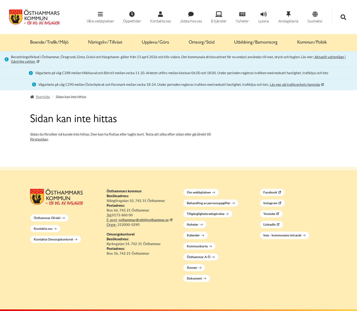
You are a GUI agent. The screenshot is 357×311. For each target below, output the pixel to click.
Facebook (270, 192)
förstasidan (39, 139)
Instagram (270, 203)
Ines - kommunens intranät (282, 235)
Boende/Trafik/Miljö (49, 42)
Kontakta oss (43, 228)
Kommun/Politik (312, 42)
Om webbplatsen (199, 192)
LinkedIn (269, 224)
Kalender (193, 235)
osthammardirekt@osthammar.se (144, 220)
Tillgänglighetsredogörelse (205, 214)
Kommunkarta (197, 246)
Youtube (269, 214)
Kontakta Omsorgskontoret (53, 239)
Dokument (194, 278)
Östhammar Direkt (47, 218)
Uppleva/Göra (155, 42)
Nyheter (192, 224)
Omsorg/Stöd (201, 42)
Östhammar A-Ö (198, 257)
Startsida (43, 97)
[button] (100, 17)
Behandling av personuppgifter (208, 203)
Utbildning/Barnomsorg (256, 42)
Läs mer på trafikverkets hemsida (295, 84)
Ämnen (192, 267)
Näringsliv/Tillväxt (105, 42)
